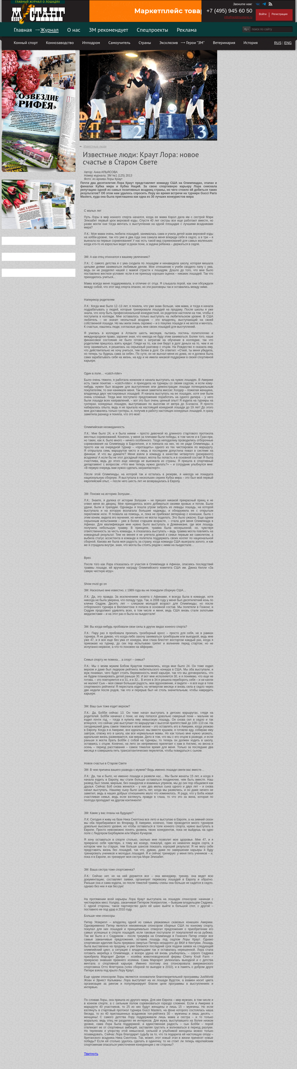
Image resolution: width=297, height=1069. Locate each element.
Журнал (50, 29)
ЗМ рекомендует (108, 29)
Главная (23, 29)
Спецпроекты (152, 29)
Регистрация (279, 14)
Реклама (187, 29)
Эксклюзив (168, 42)
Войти (263, 14)
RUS (278, 43)
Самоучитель (119, 42)
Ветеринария (224, 42)
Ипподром (91, 42)
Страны (145, 42)
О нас (73, 29)
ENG (288, 43)
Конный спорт (26, 42)
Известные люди (95, 146)
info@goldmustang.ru (238, 17)
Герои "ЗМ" (195, 42)
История (250, 42)
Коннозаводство (60, 42)
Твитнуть (91, 1054)
